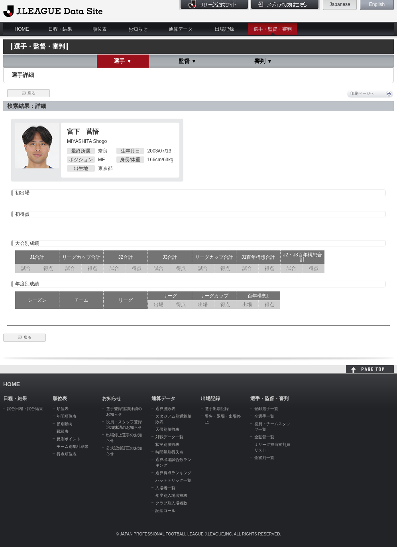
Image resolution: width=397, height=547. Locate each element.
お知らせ (137, 29)
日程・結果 (60, 29)
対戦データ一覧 (169, 437)
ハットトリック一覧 (173, 480)
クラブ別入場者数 (171, 503)
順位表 (99, 29)
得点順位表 (67, 454)
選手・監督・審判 (273, 29)
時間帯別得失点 (169, 452)
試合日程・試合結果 (25, 408)
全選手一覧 (264, 416)
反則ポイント (69, 439)
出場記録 (224, 29)
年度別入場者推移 (171, 495)
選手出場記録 (217, 408)
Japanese (340, 4)
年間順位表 (67, 416)
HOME (22, 29)
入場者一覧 (165, 488)
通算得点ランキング (173, 473)
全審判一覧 (264, 457)
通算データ (181, 29)
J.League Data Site (52, 11)
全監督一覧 (264, 437)
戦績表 (63, 431)
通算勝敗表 (165, 408)
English (377, 4)
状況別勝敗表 (167, 444)
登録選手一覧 (266, 408)
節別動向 (65, 424)
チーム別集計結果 (72, 446)
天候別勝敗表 (167, 429)
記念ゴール (165, 510)
